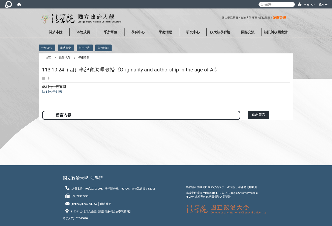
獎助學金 (65, 47)
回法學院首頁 (230, 17)
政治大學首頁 (249, 17)
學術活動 (165, 32)
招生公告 (84, 47)
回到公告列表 (52, 91)
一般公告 (46, 47)
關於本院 (55, 32)
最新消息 (64, 57)
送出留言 (258, 115)
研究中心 (193, 32)
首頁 (48, 57)
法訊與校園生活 (276, 32)
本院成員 (83, 32)
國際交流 (248, 32)
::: (220, 17)
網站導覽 (264, 17)
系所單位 (110, 32)
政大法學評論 (220, 32)
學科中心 (138, 32)
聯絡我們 (105, 203)
